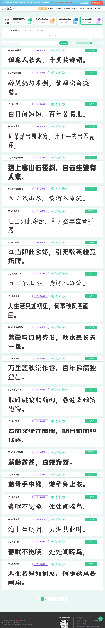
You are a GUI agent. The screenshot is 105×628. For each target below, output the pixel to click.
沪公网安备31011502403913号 (10, 622)
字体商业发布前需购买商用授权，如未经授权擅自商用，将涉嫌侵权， (37, 2)
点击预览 (63, 43)
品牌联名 (75, 8)
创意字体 (46, 8)
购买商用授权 (96, 3)
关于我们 (97, 8)
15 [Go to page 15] (62, 599)
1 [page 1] (42, 599)
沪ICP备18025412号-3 (22, 620)
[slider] (91, 43)
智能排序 (15, 30)
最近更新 (39, 30)
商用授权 (89, 8)
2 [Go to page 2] (45, 599)
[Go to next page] (66, 599)
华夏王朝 (67, 8)
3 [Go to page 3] (49, 599)
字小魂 (82, 8)
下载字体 (91, 50)
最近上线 (27, 30)
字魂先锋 (59, 8)
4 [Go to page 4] (52, 599)
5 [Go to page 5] (55, 599)
